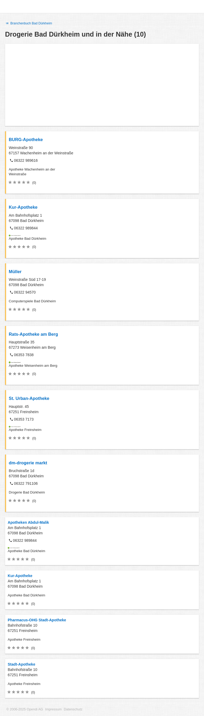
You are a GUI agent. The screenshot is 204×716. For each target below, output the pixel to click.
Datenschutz (73, 709)
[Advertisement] (102, 85)
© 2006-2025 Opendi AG (24, 709)
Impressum (53, 709)
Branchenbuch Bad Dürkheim (28, 23)
